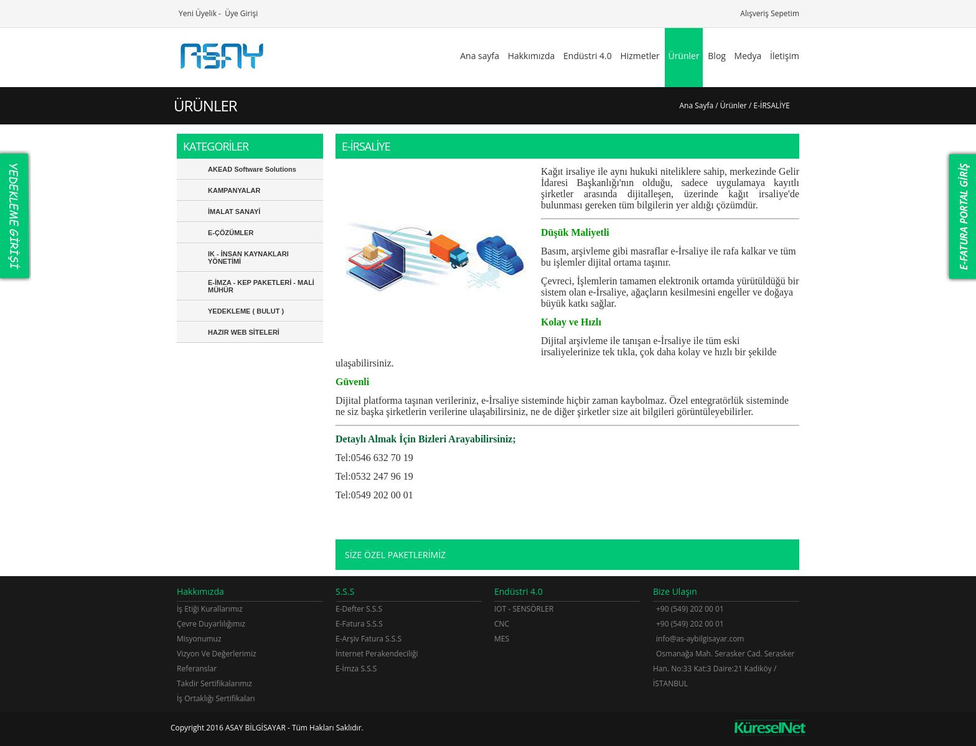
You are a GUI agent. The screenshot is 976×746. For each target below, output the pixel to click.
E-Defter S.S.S (359, 609)
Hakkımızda (531, 56)
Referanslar (197, 668)
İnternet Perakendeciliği (377, 653)
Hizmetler (639, 56)
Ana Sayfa (697, 105)
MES (501, 638)
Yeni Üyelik (197, 13)
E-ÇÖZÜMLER (230, 232)
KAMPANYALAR (234, 190)
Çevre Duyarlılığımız (211, 623)
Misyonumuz (199, 638)
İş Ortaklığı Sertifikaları (216, 698)
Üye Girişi (240, 13)
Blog (717, 56)
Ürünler (683, 56)
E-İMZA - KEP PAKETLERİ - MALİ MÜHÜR (261, 286)
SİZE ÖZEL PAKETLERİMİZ (395, 555)
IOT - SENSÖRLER (523, 609)
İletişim (784, 56)
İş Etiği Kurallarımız (210, 609)
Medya (748, 56)
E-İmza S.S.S (356, 668)
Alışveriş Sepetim (768, 13)
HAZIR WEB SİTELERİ (243, 332)
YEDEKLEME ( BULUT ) (246, 311)
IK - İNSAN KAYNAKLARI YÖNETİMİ (248, 257)
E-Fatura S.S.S (359, 623)
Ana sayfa (479, 56)
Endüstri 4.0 (587, 56)
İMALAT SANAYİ (234, 211)
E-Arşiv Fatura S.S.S (368, 638)
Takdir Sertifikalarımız (214, 683)
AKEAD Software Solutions (252, 169)
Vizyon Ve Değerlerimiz (216, 653)
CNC (501, 623)
